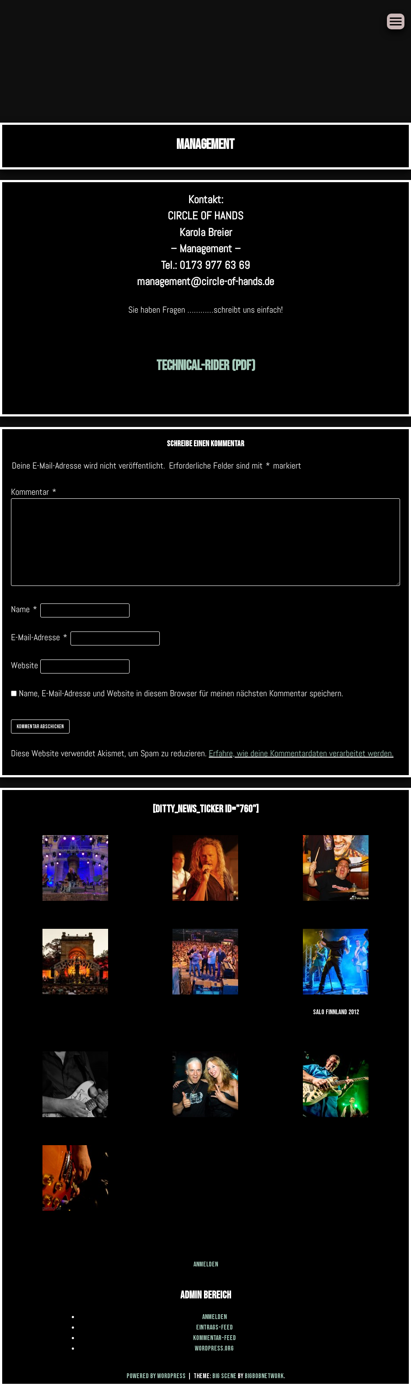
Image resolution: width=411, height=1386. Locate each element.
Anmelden (205, 1264)
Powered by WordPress (156, 1376)
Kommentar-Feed (214, 1338)
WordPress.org (214, 1348)
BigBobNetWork (264, 1376)
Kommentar (33, 491)
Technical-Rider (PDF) (205, 365)
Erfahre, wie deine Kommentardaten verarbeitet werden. (301, 753)
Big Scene (224, 1376)
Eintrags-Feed (214, 1327)
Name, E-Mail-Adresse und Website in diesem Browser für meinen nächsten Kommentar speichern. (181, 693)
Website (24, 665)
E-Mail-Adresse (39, 637)
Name (24, 609)
